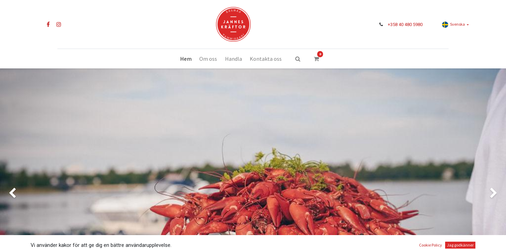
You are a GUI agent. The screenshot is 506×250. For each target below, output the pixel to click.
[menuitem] (185, 59)
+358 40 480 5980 (405, 24)
